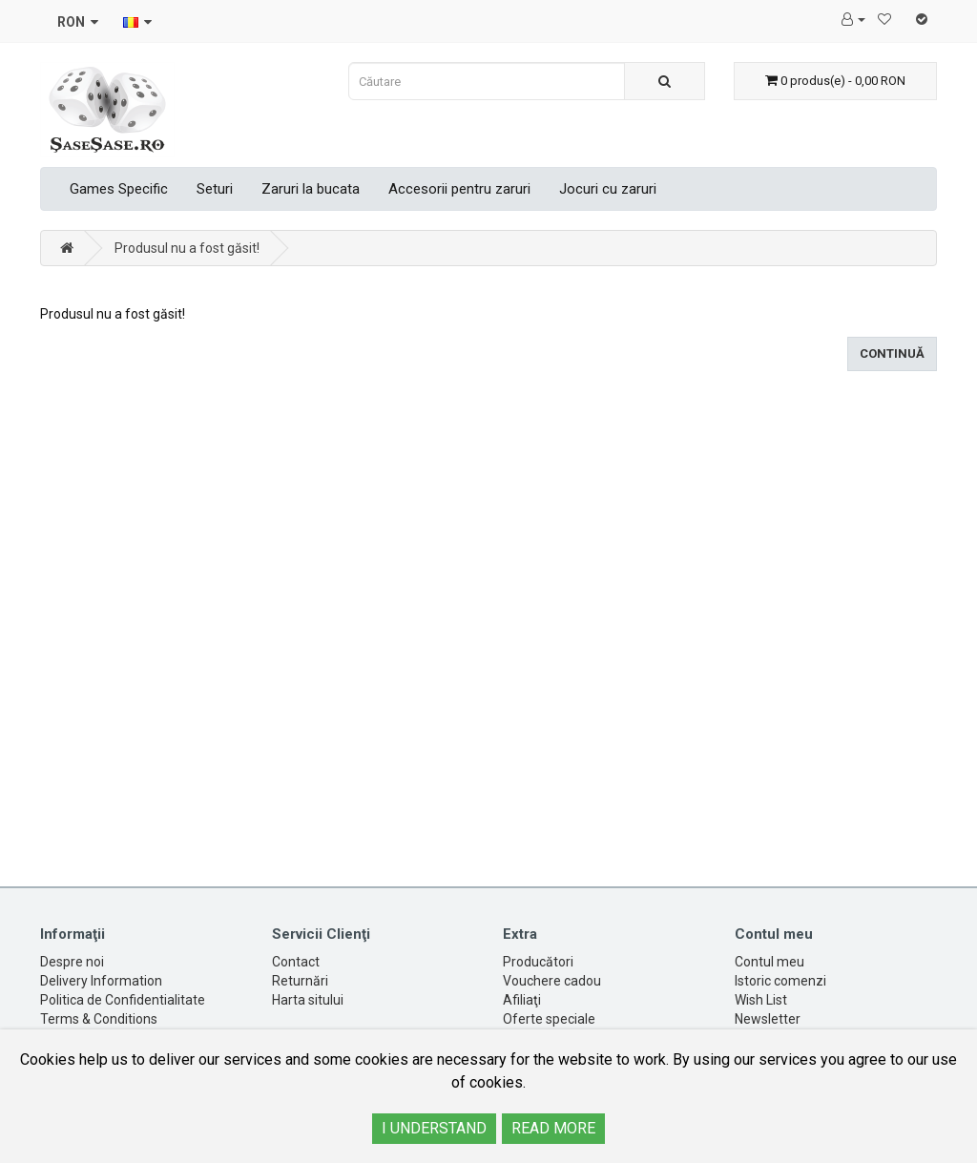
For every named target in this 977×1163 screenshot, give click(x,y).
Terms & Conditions (98, 1019)
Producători (538, 961)
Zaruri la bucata (310, 188)
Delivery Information (101, 980)
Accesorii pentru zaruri (459, 188)
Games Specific (119, 188)
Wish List (761, 999)
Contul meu (769, 961)
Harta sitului (307, 999)
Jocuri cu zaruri (607, 188)
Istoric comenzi (780, 980)
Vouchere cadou (552, 980)
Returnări (300, 980)
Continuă (892, 353)
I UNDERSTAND (434, 1128)
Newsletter (767, 1019)
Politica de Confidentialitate (122, 999)
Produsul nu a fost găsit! (187, 248)
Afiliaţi (522, 999)
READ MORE (553, 1128)
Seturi (215, 188)
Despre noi (72, 961)
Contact (296, 961)
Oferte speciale (549, 1019)
